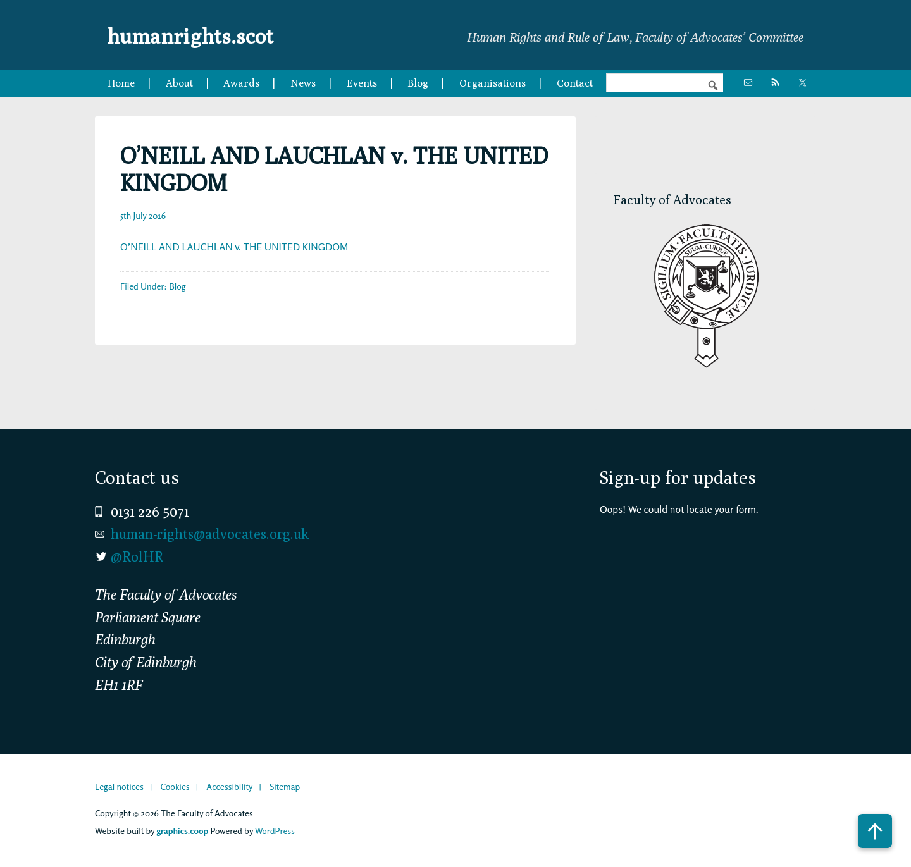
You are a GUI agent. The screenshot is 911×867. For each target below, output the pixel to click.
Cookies (174, 786)
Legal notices (119, 786)
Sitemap (285, 786)
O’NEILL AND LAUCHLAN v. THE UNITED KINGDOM (234, 246)
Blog (177, 286)
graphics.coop (182, 830)
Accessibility (229, 786)
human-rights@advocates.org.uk (210, 534)
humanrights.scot (207, 34)
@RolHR (137, 556)
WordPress (275, 830)
